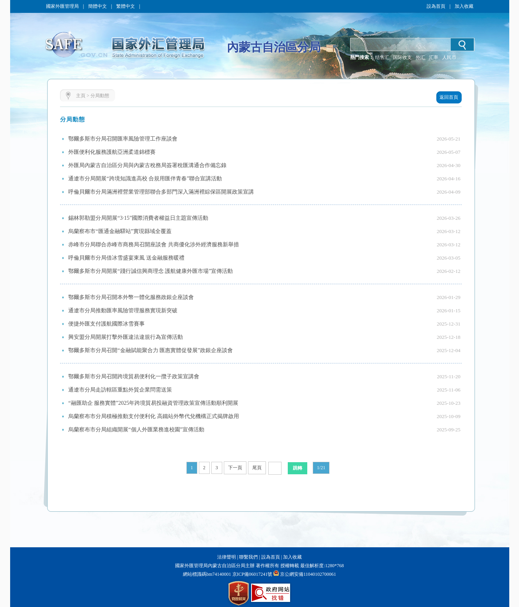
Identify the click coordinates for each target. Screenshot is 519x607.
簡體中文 (97, 6)
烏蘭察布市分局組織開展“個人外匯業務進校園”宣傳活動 (136, 430)
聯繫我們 (248, 557)
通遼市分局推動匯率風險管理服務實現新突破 (122, 310)
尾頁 (257, 467)
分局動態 (99, 95)
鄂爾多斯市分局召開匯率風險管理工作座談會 (122, 139)
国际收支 (402, 57)
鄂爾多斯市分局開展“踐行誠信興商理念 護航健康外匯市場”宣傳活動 (150, 271)
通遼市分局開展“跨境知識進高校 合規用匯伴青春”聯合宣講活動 (145, 179)
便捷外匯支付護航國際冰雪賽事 (106, 324)
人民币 (449, 57)
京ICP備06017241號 (252, 574)
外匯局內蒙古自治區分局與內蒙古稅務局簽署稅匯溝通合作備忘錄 (147, 165)
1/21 (321, 467)
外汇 (420, 57)
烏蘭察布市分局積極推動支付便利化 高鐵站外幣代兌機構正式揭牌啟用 (153, 416)
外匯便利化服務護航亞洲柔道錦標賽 (112, 152)
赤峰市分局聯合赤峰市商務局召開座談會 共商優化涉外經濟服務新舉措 (153, 244)
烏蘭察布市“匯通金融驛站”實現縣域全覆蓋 (119, 231)
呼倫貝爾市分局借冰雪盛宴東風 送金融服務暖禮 (126, 258)
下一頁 (235, 467)
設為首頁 (436, 6)
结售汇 (382, 57)
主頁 (80, 95)
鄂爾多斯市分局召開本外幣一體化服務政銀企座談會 (131, 297)
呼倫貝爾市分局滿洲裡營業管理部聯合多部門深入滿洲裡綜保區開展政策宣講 (161, 192)
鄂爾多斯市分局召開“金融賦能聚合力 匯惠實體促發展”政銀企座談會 (150, 350)
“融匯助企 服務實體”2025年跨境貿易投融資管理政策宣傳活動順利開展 (153, 403)
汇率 (433, 57)
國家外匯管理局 (62, 6)
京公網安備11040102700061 (308, 574)
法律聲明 (226, 557)
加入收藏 (464, 6)
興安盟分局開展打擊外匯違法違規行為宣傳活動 (125, 337)
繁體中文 (125, 6)
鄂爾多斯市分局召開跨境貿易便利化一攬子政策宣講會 (133, 376)
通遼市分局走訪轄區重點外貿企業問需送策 (120, 390)
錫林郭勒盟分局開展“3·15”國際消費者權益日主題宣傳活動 (138, 218)
